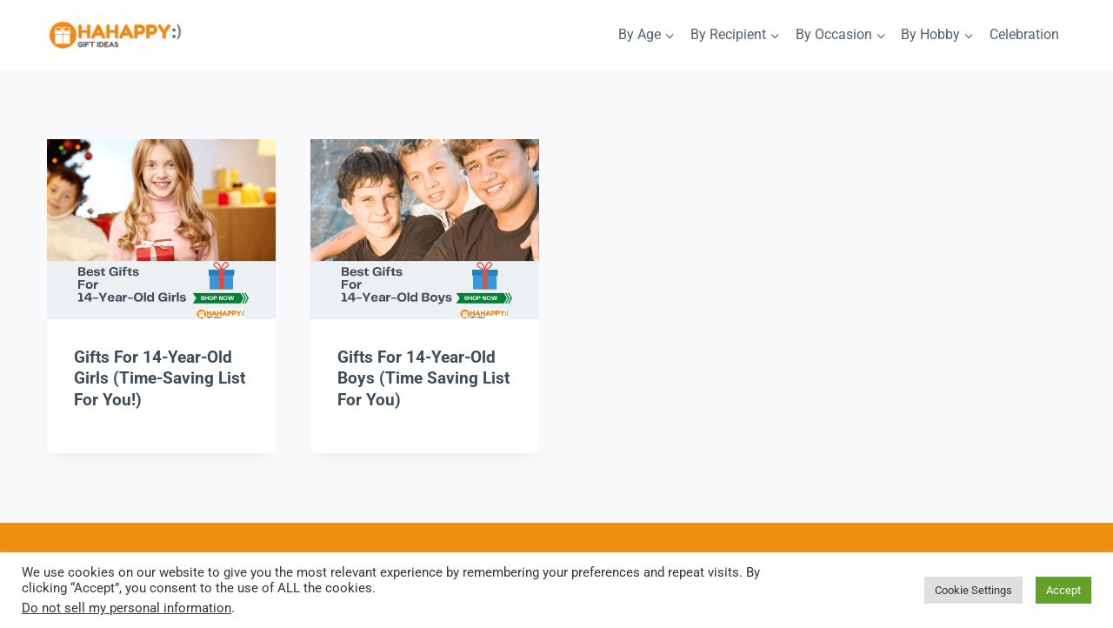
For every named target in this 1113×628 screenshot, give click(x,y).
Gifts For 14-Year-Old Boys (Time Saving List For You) (423, 378)
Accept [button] (1063, 590)
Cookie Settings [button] (973, 590)
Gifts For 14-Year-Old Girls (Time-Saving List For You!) (159, 378)
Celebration (1024, 34)
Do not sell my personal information (126, 608)
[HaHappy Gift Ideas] (115, 36)
